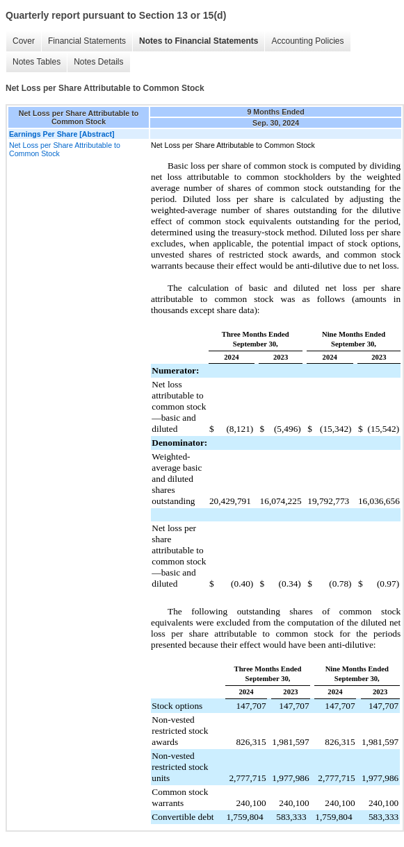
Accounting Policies (307, 41)
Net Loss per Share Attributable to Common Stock (64, 149)
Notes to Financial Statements (198, 41)
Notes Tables (36, 62)
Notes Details (98, 62)
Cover (24, 41)
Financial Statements (87, 41)
